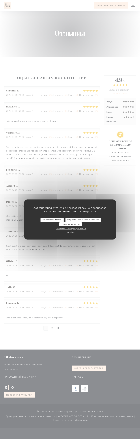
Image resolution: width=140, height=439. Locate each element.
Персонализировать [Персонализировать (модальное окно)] (70, 224)
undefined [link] (70, 232)
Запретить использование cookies (83, 219)
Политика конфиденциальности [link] (71, 228)
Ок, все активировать (52, 219)
